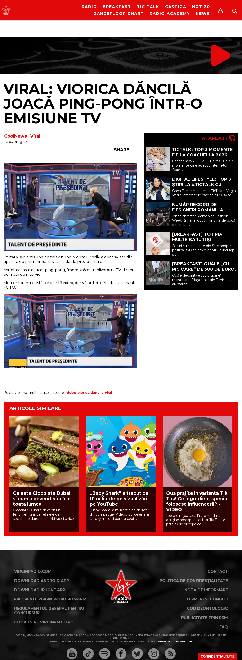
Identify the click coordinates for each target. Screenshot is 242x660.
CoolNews (15, 136)
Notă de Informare (206, 590)
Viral (35, 136)
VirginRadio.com (33, 571)
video (71, 392)
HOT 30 (201, 7)
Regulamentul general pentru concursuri (49, 610)
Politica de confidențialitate (194, 580)
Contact (218, 571)
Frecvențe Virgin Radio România (50, 599)
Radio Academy (170, 13)
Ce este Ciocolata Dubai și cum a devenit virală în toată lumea (42, 498)
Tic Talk (148, 7)
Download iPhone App (39, 590)
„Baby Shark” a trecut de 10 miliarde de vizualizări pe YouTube (119, 498)
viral (108, 392)
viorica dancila (90, 392)
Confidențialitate (217, 656)
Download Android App (41, 580)
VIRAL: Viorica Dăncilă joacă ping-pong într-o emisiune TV (103, 103)
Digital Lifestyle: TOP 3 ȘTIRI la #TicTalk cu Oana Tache (201, 185)
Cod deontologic (207, 608)
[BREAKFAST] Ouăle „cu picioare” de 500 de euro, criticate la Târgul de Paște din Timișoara (204, 272)
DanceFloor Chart (118, 13)
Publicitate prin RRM (204, 617)
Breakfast (117, 7)
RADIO (89, 7)
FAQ (223, 627)
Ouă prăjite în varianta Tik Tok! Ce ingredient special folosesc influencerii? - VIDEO (197, 501)
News (203, 13)
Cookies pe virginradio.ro (44, 622)
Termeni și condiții (207, 599)
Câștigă (175, 7)
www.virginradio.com (175, 641)
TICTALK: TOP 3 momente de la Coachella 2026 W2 (202, 155)
